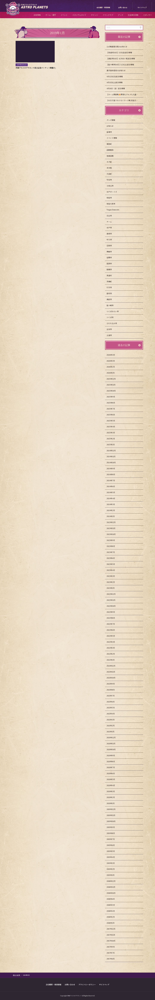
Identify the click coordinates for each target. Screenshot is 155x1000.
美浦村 (111, 275)
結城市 (111, 269)
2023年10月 (113, 534)
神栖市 (111, 251)
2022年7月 (113, 624)
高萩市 (111, 299)
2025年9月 (113, 396)
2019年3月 (113, 863)
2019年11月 (113, 815)
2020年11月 (113, 743)
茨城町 (111, 281)
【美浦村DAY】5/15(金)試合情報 (119, 52)
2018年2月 (113, 917)
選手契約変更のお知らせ (116, 70)
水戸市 (111, 227)
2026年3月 (113, 361)
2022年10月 (113, 606)
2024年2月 (113, 510)
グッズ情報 (113, 120)
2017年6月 (113, 959)
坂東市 (111, 132)
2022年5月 (113, 636)
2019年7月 (113, 839)
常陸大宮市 (113, 204)
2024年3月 (113, 504)
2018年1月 (113, 923)
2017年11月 (113, 935)
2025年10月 (113, 391)
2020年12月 (113, 737)
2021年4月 (113, 713)
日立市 (111, 215)
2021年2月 (113, 725)
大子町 (111, 162)
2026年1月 (113, 373)
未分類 (111, 168)
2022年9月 (113, 612)
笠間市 (111, 257)
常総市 (111, 197)
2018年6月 (113, 899)
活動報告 (112, 150)
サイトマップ (142, 7)
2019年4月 (113, 857)
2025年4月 (113, 426)
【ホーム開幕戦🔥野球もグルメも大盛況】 (123, 94)
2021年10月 (113, 677)
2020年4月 (113, 785)
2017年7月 (113, 953)
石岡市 (111, 245)
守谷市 (111, 180)
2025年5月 (113, 420)
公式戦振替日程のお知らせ (117, 46)
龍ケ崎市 (112, 305)
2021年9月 (113, 684)
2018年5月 (113, 905)
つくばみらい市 (115, 311)
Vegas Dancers (115, 209)
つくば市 (112, 317)
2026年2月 (113, 367)
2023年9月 (113, 540)
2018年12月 (113, 881)
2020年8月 (113, 761)
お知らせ (112, 126)
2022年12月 (113, 594)
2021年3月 (113, 719)
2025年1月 (113, 444)
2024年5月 (113, 492)
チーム (111, 221)
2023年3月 (113, 576)
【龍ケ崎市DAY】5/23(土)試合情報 (120, 64)
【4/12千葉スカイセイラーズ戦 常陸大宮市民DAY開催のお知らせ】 (125, 100)
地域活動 (112, 156)
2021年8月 (113, 690)
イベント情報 (114, 138)
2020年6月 (113, 773)
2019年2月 (113, 869)
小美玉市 (112, 186)
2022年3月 (113, 648)
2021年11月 (113, 672)
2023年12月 (113, 522)
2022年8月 (113, 618)
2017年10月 (113, 941)
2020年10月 (113, 749)
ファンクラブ (108, 15)
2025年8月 (113, 402)
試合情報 (37, 15)
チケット (94, 15)
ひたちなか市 (114, 323)
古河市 (111, 329)
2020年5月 (113, 779)
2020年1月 (113, 803)
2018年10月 (113, 893)
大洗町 (111, 174)
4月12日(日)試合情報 (115, 76)
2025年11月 (113, 385)
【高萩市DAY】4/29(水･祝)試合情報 (121, 58)
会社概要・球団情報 (103, 7)
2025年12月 (113, 379)
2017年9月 (113, 947)
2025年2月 (113, 438)
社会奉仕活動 (133, 15)
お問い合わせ (122, 7)
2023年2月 (113, 582)
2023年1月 (113, 588)
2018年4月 (113, 911)
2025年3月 (113, 432)
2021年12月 (113, 666)
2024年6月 (113, 486)
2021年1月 (112, 731)
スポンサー (147, 15)
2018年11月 (113, 887)
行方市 (111, 287)
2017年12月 (113, 929)
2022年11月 (113, 600)
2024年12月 (113, 450)
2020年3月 (113, 791)
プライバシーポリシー (87, 984)
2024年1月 (113, 516)
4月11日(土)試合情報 (114, 82)
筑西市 (111, 263)
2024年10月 (113, 462)
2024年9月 (113, 468)
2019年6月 (113, 845)
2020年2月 (113, 797)
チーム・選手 (51, 15)
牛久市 (111, 239)
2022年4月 (113, 642)
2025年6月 (113, 414)
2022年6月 (113, 630)
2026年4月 (113, 355)
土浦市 (111, 335)
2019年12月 (113, 809)
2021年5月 (113, 707)
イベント (64, 15)
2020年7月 (113, 767)
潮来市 (111, 233)
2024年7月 (113, 480)
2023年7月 (113, 552)
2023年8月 (113, 546)
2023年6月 (113, 558)
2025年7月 (113, 409)
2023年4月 (113, 570)
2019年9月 (113, 827)
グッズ (120, 15)
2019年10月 (113, 821)
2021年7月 (113, 695)
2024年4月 (113, 498)
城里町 (111, 144)
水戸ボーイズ (114, 192)
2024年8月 (113, 474)
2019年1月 (113, 875)
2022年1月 (113, 660)
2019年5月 (113, 851)
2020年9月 (113, 755)
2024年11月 (113, 456)
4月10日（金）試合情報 (116, 88)
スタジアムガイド (79, 15)
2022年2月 (113, 654)
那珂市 (111, 293)
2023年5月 (113, 564)
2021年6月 (113, 701)
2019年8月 (113, 833)
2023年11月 (113, 528)
